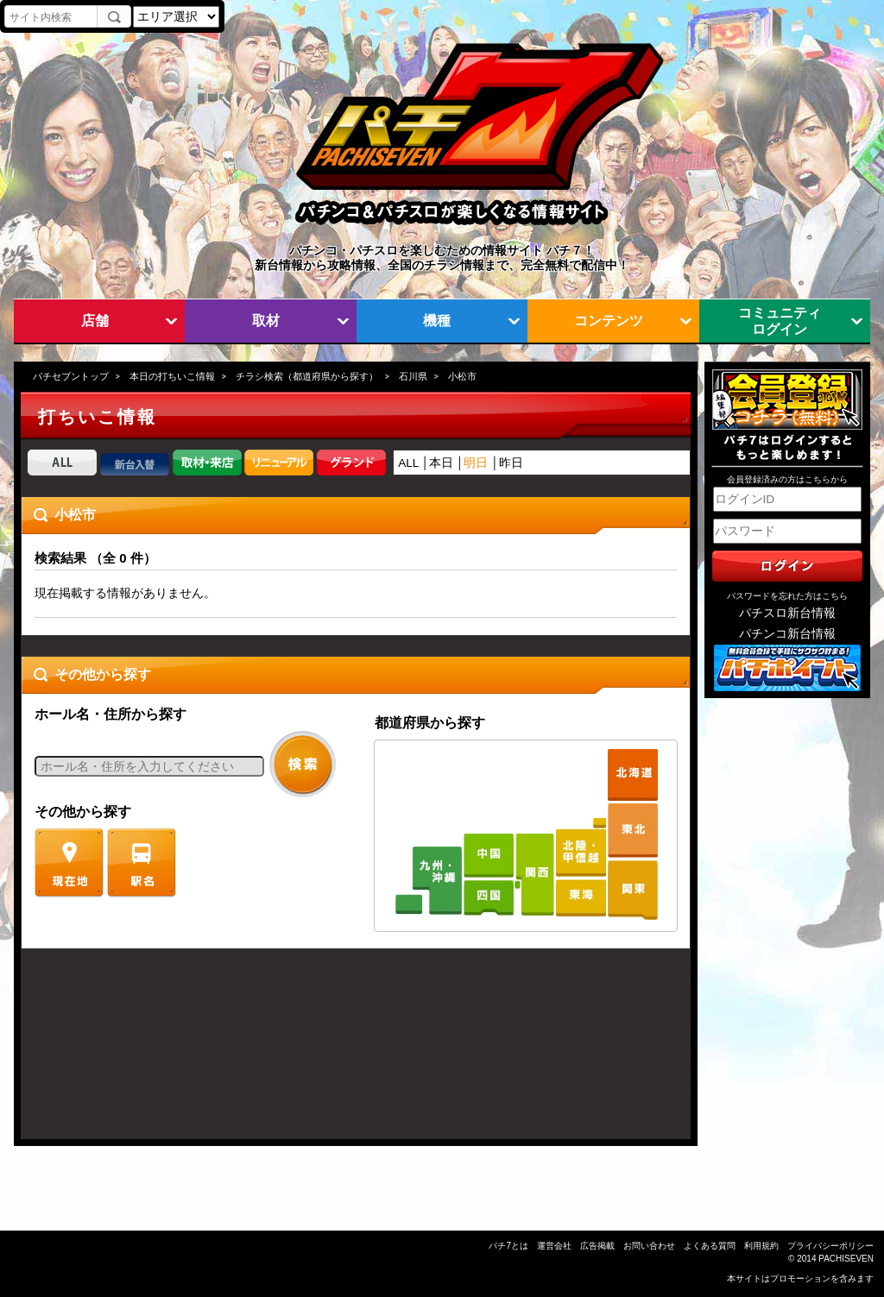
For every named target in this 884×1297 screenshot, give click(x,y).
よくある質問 (710, 1245)
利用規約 (761, 1245)
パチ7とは (508, 1245)
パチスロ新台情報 (787, 613)
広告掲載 (597, 1245)
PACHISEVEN (846, 1258)
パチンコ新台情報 (787, 633)
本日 (441, 462)
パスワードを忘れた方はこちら (787, 596)
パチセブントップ (71, 376)
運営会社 (554, 1245)
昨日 (511, 462)
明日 (476, 462)
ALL (408, 462)
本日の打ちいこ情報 (172, 376)
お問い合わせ (649, 1245)
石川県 (413, 376)
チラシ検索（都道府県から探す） (307, 376)
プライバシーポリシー (830, 1245)
